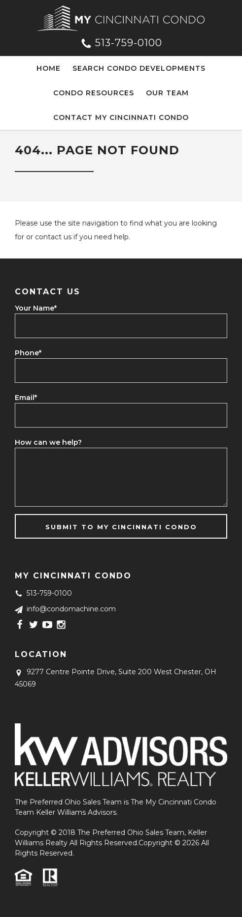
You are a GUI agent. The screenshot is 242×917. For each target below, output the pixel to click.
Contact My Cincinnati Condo (121, 117)
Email (26, 397)
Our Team (167, 92)
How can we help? (48, 442)
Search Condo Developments (139, 68)
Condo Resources (93, 92)
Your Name (36, 308)
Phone (28, 352)
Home (48, 68)
